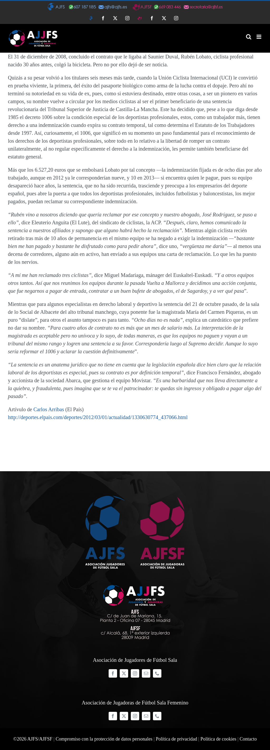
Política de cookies (218, 739)
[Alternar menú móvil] (259, 36)
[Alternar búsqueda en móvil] (248, 36)
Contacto (248, 739)
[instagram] (135, 673)
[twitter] (124, 673)
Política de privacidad (176, 739)
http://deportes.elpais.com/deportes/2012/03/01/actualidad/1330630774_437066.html (98, 417)
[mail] (146, 673)
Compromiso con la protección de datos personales (104, 739)
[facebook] (113, 673)
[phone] (157, 673)
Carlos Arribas (48, 409)
